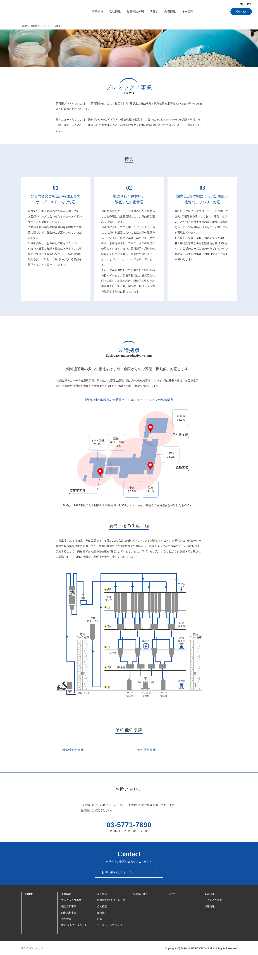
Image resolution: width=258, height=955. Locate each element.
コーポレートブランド (109, 924)
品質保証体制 (135, 11)
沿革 (99, 918)
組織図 (101, 911)
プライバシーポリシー (34, 947)
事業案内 (97, 11)
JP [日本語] (241, 4)
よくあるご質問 (213, 899)
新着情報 (170, 11)
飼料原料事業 (68, 911)
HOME (29, 893)
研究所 (154, 11)
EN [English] (249, 4)
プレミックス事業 (71, 899)
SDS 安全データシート (74, 924)
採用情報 (187, 11)
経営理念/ (111, 899)
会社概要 (102, 905)
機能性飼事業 (68, 905)
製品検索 (66, 918)
